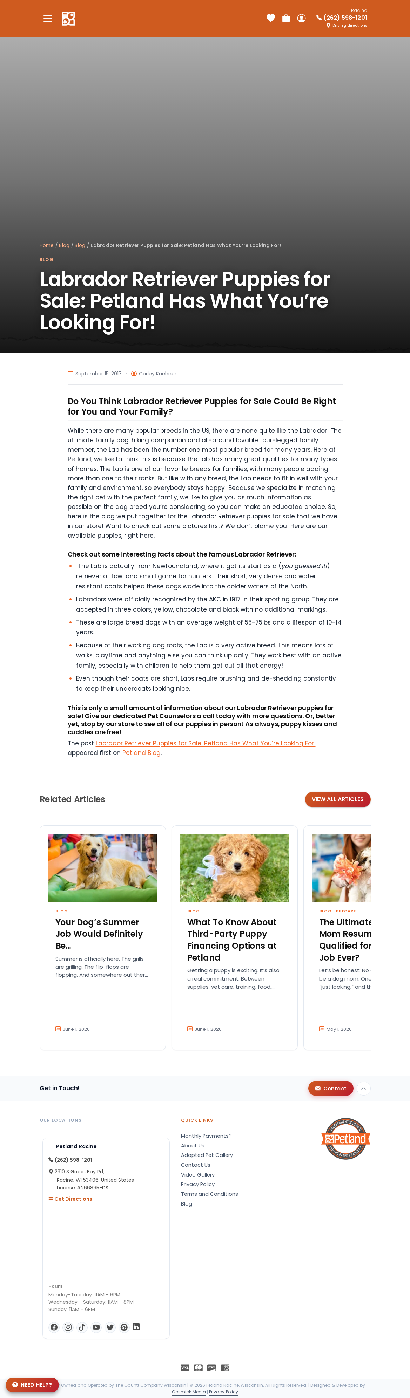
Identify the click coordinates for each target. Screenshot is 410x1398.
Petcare (346, 911)
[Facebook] (54, 1327)
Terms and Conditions (209, 1194)
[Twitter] (110, 1327)
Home (47, 245)
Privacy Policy (198, 1184)
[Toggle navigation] (48, 18)
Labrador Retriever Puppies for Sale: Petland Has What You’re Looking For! (206, 743)
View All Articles (338, 799)
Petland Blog (141, 753)
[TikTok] (82, 1327)
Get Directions (70, 1198)
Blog (64, 245)
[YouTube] (96, 1327)
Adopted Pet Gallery (207, 1155)
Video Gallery (198, 1174)
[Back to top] (364, 1089)
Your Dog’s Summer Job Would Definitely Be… (99, 934)
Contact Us (195, 1164)
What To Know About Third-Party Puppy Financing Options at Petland (232, 939)
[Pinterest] (124, 1327)
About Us (192, 1145)
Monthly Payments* (206, 1135)
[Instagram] (68, 1327)
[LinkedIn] (136, 1327)
